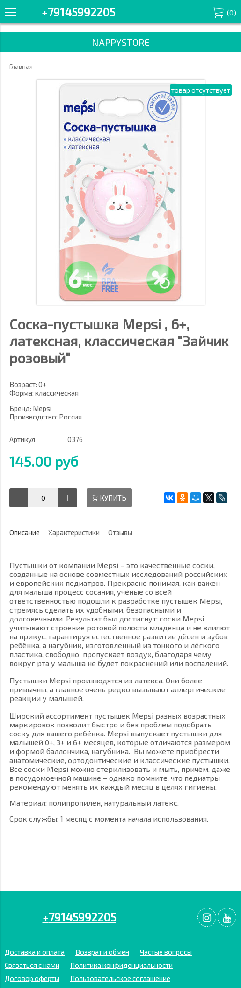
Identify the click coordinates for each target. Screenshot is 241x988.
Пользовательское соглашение (120, 978)
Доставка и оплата (35, 952)
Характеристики (74, 532)
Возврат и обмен (102, 952)
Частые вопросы (166, 952)
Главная (21, 66)
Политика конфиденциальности (121, 965)
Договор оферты (32, 978)
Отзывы (120, 532)
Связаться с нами (32, 965)
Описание (24, 532)
